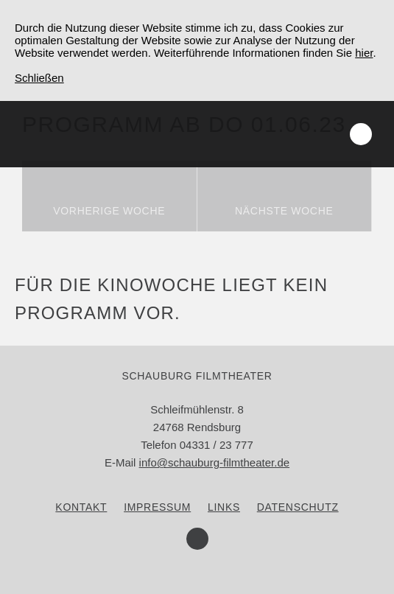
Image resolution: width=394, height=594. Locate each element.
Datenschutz (298, 507)
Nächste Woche (284, 211)
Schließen (39, 77)
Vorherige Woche (109, 211)
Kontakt (81, 507)
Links (224, 507)
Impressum (157, 507)
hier (364, 52)
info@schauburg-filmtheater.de (214, 462)
